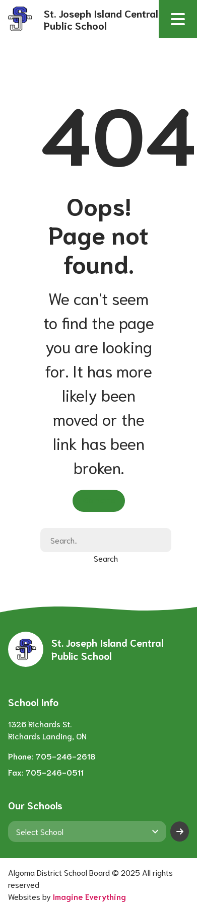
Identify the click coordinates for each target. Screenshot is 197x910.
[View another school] (87, 831)
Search (106, 558)
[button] (178, 19)
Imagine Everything (89, 896)
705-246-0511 (55, 772)
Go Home (99, 499)
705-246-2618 (66, 755)
